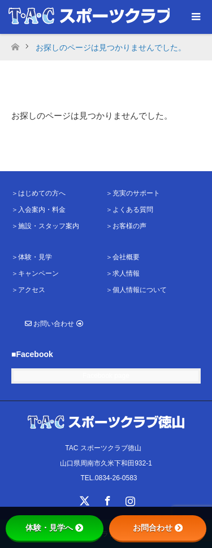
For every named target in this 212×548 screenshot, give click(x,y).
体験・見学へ (54, 528)
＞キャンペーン (35, 273)
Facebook (106, 498)
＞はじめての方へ (38, 193)
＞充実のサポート (133, 193)
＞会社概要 (123, 257)
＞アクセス (28, 290)
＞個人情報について (136, 290)
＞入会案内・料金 (38, 210)
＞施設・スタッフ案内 (45, 226)
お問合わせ (158, 528)
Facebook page (106, 376)
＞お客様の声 (126, 226)
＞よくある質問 (129, 210)
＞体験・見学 (31, 257)
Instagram (128, 498)
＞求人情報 (123, 273)
